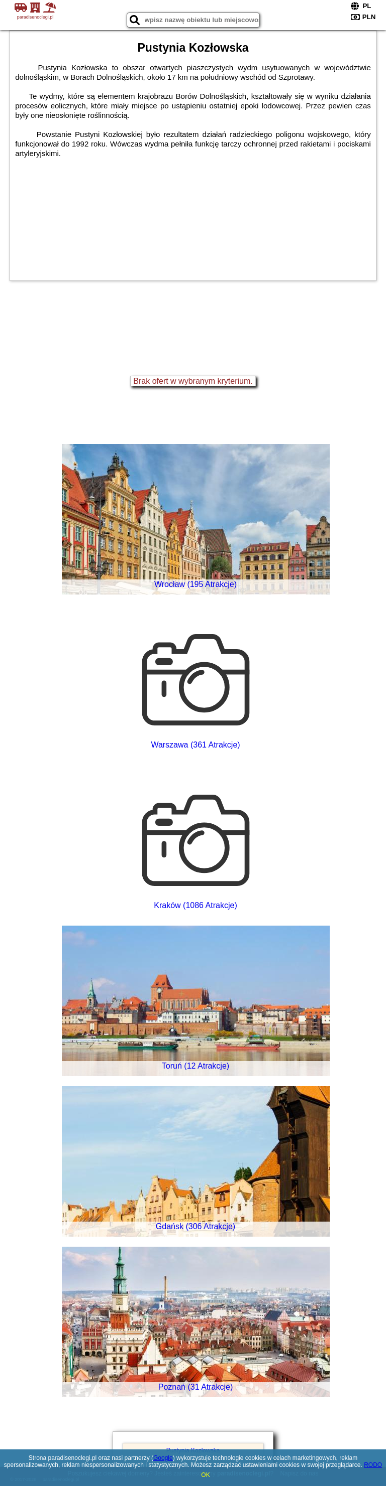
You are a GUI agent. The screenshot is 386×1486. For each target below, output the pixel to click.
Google (163, 1457)
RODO (373, 1464)
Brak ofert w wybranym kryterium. (192, 381)
